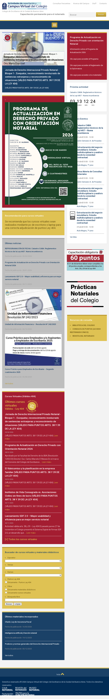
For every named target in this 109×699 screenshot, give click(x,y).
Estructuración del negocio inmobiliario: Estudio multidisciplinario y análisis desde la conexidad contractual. (90, 152)
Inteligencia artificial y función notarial (21, 633)
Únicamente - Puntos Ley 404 (18, 582)
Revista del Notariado (83, 336)
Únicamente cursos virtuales (18, 593)
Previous (56, 35)
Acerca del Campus (81, 3)
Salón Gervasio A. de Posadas (89, 141)
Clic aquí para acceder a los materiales (85, 75)
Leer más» (46, 462)
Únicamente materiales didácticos (20, 589)
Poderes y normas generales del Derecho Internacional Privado (32, 644)
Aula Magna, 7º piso (85, 165)
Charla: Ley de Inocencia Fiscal (18, 622)
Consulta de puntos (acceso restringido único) (85, 330)
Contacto (103, 3)
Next (61, 35)
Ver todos (9, 383)
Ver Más (73, 237)
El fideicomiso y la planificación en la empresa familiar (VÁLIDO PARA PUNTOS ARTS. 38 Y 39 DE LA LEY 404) (32, 472)
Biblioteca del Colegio (84, 325)
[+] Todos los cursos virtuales (21, 539)
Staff (94, 3)
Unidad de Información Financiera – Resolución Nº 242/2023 (30, 324)
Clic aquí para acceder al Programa (84, 59)
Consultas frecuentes (61, 3)
